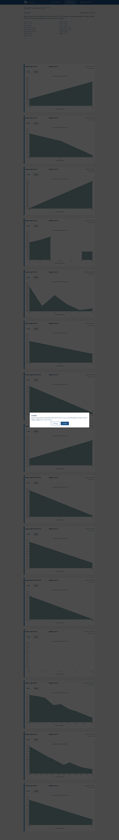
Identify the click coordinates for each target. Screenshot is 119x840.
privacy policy (65, 418)
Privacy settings (47, 420)
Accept (65, 423)
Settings (55, 423)
